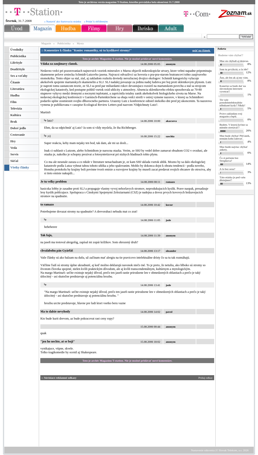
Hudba (14, 95)
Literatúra (17, 89)
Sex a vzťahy (18, 76)
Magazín (46, 43)
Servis (14, 154)
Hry (13, 141)
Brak (13, 121)
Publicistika (64, 43)
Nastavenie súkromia (203, 450)
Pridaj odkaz (205, 377)
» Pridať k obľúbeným (96, 21)
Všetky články (19, 167)
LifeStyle (16, 62)
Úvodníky (16, 49)
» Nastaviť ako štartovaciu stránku (62, 21)
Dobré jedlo (18, 128)
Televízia (16, 108)
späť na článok (202, 50)
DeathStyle (17, 69)
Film (13, 102)
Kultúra (15, 115)
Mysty (80, 43)
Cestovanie (17, 134)
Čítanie (15, 82)
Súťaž (14, 161)
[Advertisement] (88, 412)
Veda (13, 148)
